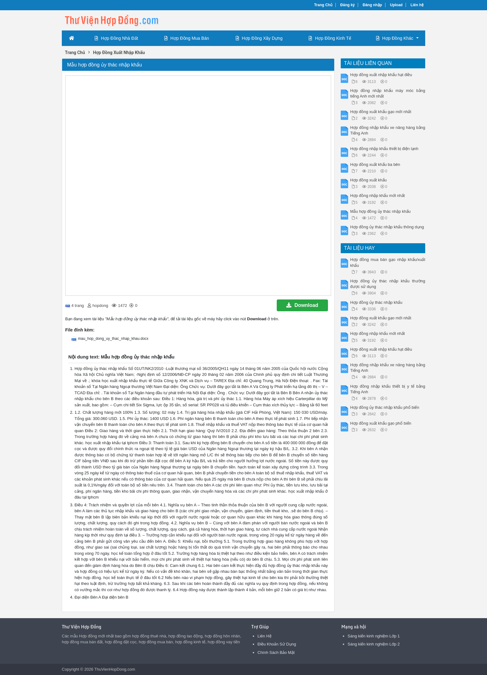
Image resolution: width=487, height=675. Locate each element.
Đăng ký (347, 5)
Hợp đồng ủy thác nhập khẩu (376, 302)
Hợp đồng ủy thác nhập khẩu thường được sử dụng (388, 284)
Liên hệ (417, 5)
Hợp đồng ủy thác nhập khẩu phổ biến (384, 407)
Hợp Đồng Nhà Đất (116, 38)
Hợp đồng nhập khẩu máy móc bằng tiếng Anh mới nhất (388, 93)
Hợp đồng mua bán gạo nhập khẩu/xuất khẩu (388, 262)
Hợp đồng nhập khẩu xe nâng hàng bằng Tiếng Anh (388, 130)
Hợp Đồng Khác (394, 38)
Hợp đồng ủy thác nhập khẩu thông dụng (387, 227)
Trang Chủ (323, 5)
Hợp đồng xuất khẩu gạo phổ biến (381, 423)
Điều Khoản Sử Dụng (276, 644)
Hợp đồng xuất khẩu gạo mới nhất (381, 111)
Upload (396, 5)
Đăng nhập (372, 5)
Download (302, 305)
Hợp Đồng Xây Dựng (259, 38)
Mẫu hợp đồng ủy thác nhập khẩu (380, 211)
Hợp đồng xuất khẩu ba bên (375, 164)
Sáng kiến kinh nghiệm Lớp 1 (374, 636)
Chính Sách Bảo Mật (276, 652)
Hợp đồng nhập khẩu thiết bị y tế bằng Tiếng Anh (388, 389)
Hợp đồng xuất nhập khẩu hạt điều (381, 74)
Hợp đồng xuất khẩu (368, 180)
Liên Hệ (264, 636)
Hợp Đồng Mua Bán (186, 38)
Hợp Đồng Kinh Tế (330, 38)
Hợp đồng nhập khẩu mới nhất (377, 195)
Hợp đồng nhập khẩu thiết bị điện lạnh (384, 148)
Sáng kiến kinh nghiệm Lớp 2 (374, 644)
